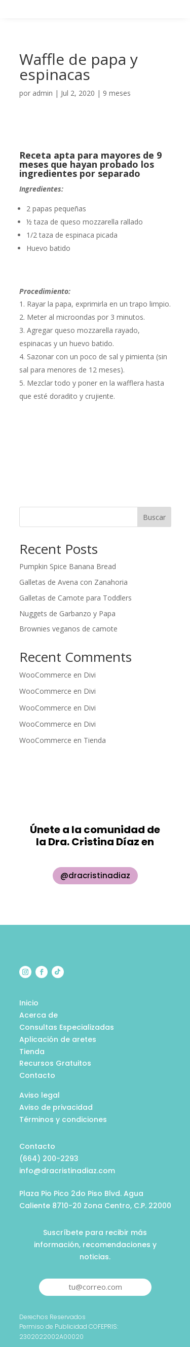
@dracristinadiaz (95, 875)
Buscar (154, 517)
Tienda (95, 740)
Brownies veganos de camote (68, 628)
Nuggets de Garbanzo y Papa (67, 613)
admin (42, 93)
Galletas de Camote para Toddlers (75, 598)
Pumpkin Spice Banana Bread (67, 566)
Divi (90, 675)
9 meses (117, 93)
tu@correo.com (95, 1287)
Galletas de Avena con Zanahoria (73, 582)
